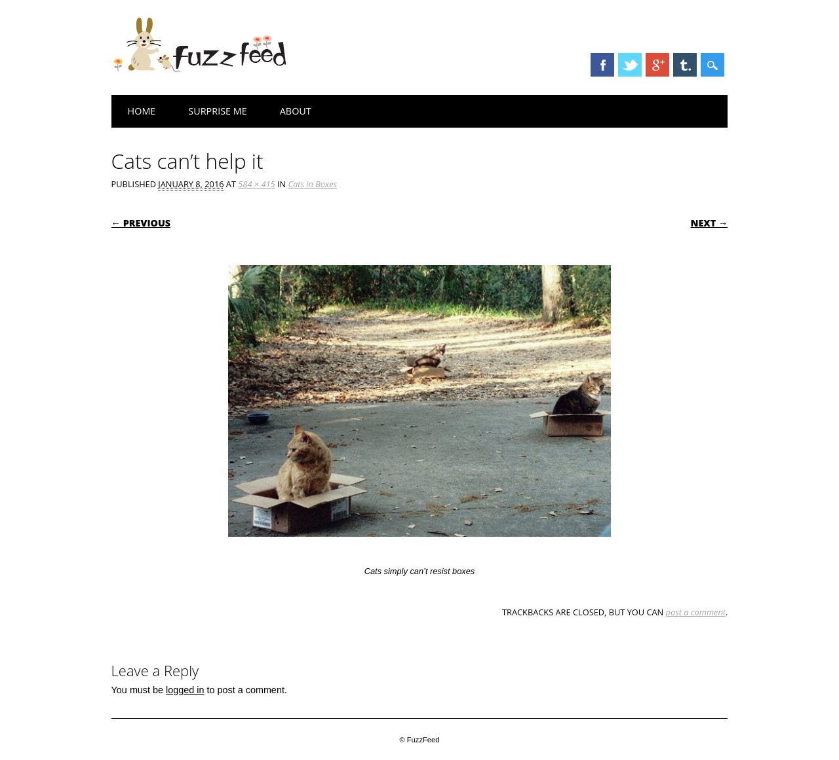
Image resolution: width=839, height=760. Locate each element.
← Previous (141, 223)
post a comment (696, 612)
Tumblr (685, 65)
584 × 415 (256, 184)
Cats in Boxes (312, 184)
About (295, 111)
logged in (185, 690)
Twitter (630, 65)
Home (142, 111)
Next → (709, 223)
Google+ (657, 65)
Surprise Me (217, 111)
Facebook (602, 65)
